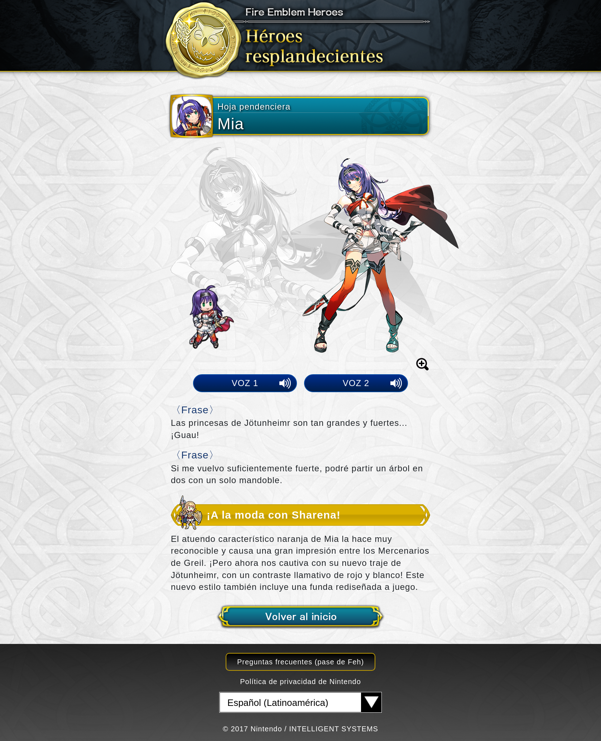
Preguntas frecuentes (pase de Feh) (300, 662)
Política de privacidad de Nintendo (300, 681)
